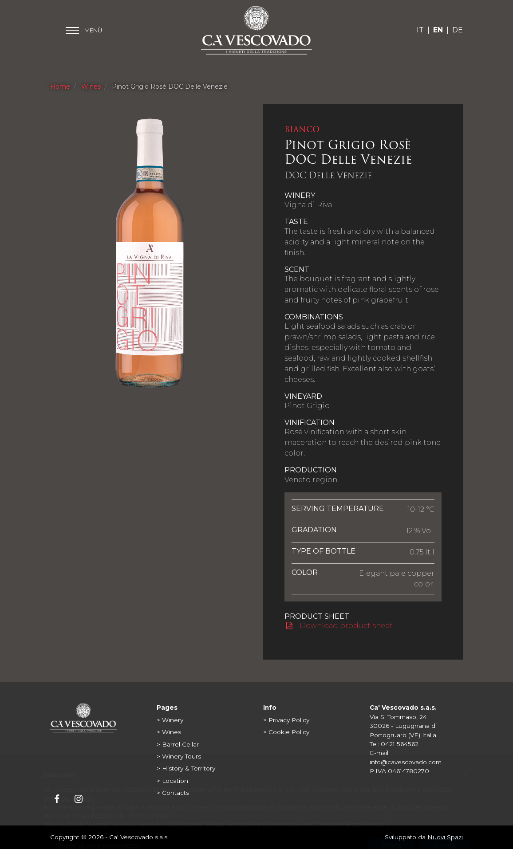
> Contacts (173, 792)
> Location (172, 780)
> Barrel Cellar (178, 744)
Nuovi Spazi (445, 837)
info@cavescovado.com (406, 762)
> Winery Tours (179, 756)
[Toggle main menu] (83, 30)
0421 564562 (399, 743)
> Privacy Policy (286, 719)
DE (457, 30)
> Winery (170, 719)
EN (438, 30)
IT (420, 30)
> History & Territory (186, 768)
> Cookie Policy (286, 731)
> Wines (169, 731)
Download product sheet (339, 625)
